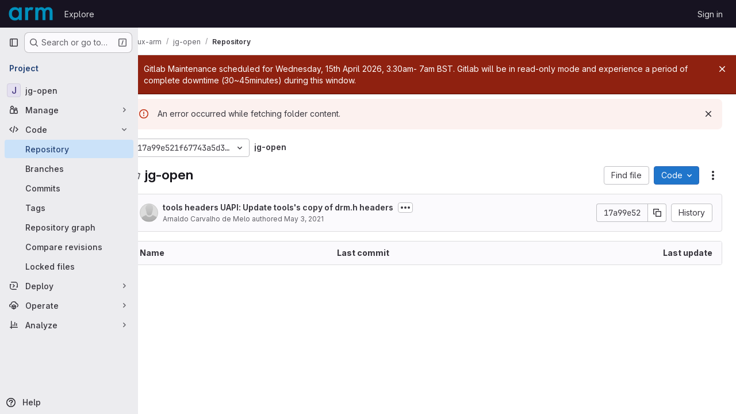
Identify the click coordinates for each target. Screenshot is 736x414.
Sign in (710, 14)
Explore (79, 14)
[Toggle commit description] (427, 207)
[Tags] (69, 207)
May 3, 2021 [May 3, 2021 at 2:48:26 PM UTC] (326, 218)
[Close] (722, 69)
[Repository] (69, 149)
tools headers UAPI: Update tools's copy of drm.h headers (300, 207)
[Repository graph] (69, 227)
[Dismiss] (708, 114)
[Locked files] (69, 266)
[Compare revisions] (69, 246)
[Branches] (69, 168)
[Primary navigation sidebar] (14, 42)
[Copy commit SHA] (657, 213)
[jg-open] (69, 90)
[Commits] (69, 188)
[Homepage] (30, 14)
